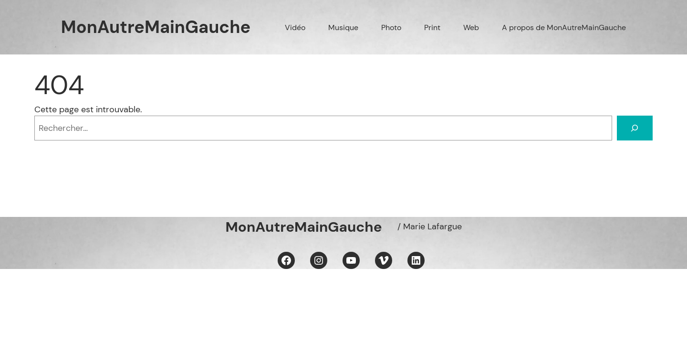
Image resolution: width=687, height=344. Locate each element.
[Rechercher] (635, 128)
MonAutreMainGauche (155, 27)
